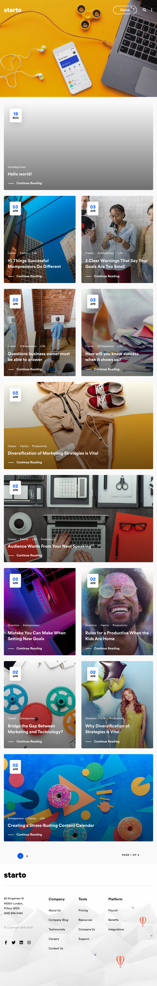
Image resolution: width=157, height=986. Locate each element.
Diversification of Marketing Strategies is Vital (53, 453)
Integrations (116, 929)
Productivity (39, 446)
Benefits (113, 920)
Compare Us (86, 929)
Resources (85, 920)
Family (24, 253)
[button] (125, 10)
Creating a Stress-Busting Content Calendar (51, 825)
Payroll (113, 910)
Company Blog (58, 920)
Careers (54, 939)
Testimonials (57, 929)
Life (34, 253)
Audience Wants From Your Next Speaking (49, 546)
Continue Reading (29, 183)
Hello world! (20, 174)
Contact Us (56, 948)
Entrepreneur (106, 253)
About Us (55, 910)
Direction (13, 625)
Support (83, 939)
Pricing (83, 910)
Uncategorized (17, 167)
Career (12, 253)
